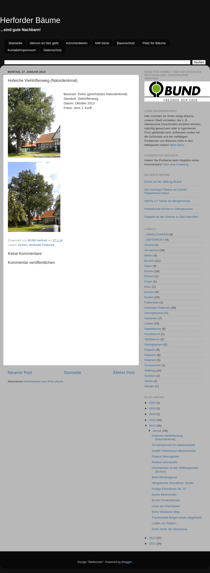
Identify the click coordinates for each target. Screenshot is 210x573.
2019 (152, 408)
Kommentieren (77, 43)
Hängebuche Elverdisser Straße (173, 483)
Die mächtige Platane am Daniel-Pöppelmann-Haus (165, 191)
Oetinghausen (153, 344)
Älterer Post (124, 372)
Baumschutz (126, 43)
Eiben (148, 266)
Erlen (147, 286)
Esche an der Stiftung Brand (162, 181)
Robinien (150, 360)
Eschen (149, 292)
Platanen (150, 355)
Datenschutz (53, 50)
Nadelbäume (152, 328)
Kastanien (151, 318)
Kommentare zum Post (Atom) (43, 381)
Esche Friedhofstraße (166, 500)
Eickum (149, 276)
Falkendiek (151, 302)
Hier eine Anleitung (176, 164)
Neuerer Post (20, 372)
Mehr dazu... (178, 145)
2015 (152, 420)
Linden (148, 323)
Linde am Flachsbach (166, 506)
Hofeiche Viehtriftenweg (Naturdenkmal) (167, 437)
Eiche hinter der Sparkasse (169, 529)
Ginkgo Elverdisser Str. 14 (169, 489)
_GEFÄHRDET (154, 239)
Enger (148, 281)
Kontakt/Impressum (22, 50)
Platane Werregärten (165, 456)
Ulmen (148, 381)
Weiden (149, 386)
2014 (152, 425)
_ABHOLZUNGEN (156, 234)
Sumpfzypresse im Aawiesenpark (173, 445)
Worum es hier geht (44, 43)
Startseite (15, 43)
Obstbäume (152, 339)
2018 (152, 414)
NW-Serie (102, 43)
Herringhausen (154, 313)
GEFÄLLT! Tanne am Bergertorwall (167, 201)
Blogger (127, 562)
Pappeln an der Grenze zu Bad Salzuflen (171, 216)
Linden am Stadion (164, 523)
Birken (148, 255)
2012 (152, 543)
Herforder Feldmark (41, 245)
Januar (157, 430)
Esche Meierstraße (164, 494)
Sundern (150, 375)
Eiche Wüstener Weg (166, 511)
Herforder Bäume (30, 20)
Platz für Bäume (154, 43)
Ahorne (149, 245)
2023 (152, 402)
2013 (152, 538)
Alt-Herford (151, 250)
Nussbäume (152, 334)
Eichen (22, 245)
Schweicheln (152, 365)
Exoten (149, 297)
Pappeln (149, 349)
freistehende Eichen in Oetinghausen (168, 208)
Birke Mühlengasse (164, 477)
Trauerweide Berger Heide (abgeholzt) (177, 517)
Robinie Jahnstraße (164, 462)
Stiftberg (149, 370)
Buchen (149, 260)
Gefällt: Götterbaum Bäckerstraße (174, 450)
